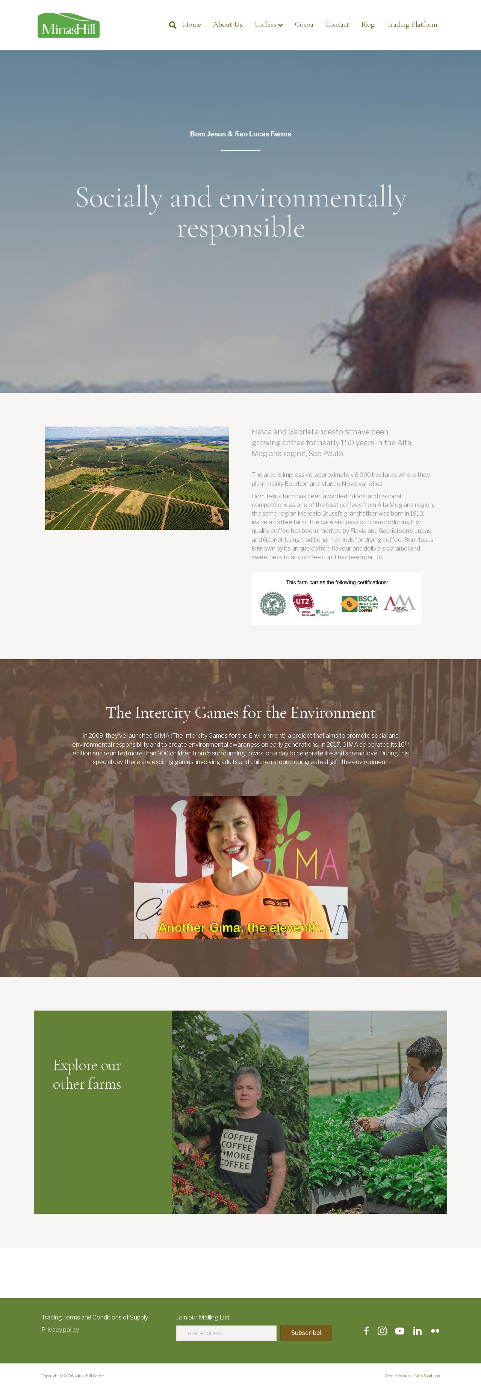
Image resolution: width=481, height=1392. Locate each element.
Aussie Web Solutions (422, 1376)
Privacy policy (60, 1329)
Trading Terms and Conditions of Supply (94, 1317)
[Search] (170, 25)
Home (192, 24)
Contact (337, 24)
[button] (306, 1333)
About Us (227, 24)
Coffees (265, 24)
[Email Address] (226, 1333)
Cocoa (304, 24)
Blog (368, 24)
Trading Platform (412, 24)
